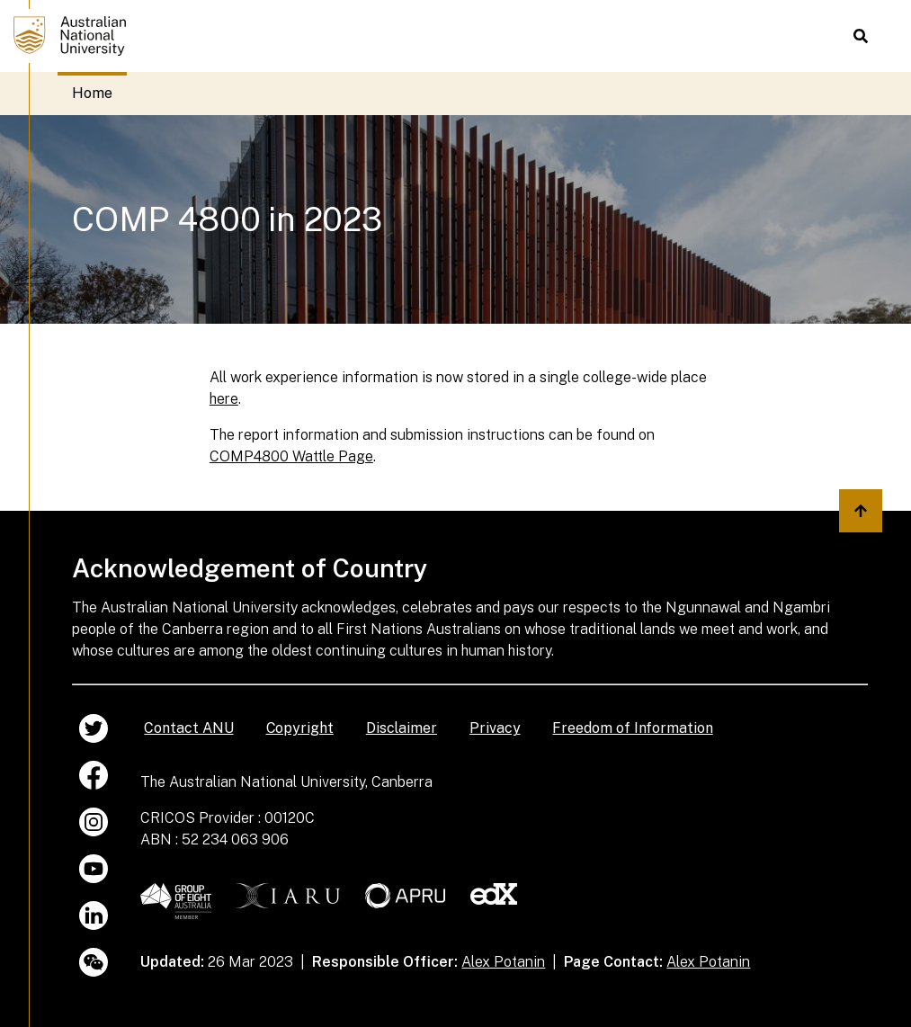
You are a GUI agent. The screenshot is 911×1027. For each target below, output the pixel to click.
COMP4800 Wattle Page (291, 456)
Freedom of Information (632, 728)
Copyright (300, 728)
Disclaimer (401, 728)
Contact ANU (188, 728)
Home (92, 93)
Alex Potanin (503, 961)
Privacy (494, 728)
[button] (860, 36)
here (224, 398)
